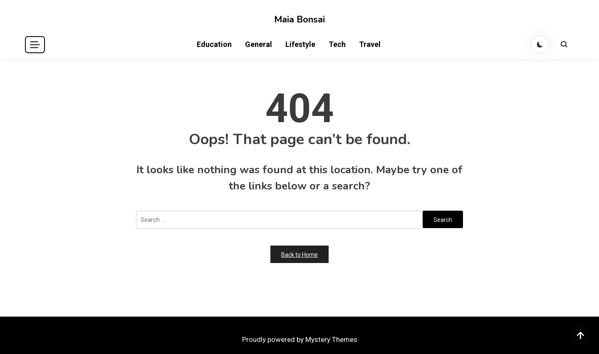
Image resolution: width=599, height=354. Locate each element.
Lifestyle (300, 44)
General (258, 44)
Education (214, 44)
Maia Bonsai (299, 19)
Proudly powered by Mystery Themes (299, 339)
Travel (370, 44)
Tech (337, 44)
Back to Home (299, 254)
